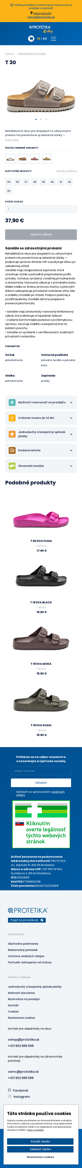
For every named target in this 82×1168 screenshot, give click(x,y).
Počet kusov (14, 202)
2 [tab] (41, 119)
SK (39, 39)
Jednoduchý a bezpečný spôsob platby (35, 987)
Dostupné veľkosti (41, 171)
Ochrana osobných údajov (26, 956)
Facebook (18, 1090)
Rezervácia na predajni (24, 999)
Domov (9, 53)
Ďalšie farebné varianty (21, 148)
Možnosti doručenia (21, 993)
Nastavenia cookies (21, 1018)
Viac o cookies (35, 1130)
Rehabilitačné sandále (32, 53)
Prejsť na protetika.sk (27, 920)
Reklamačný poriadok (23, 950)
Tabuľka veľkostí (66, 171)
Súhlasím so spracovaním (40, 793)
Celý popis (12, 140)
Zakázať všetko (40, 1149)
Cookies (13, 1011)
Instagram (19, 1097)
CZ (45, 39)
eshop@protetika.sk (41, 17)
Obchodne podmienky (23, 944)
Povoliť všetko (40, 1141)
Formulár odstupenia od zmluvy (29, 962)
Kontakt (13, 1005)
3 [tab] (46, 119)
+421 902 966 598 (21, 1046)
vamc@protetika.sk (23, 1072)
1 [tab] (36, 119)
